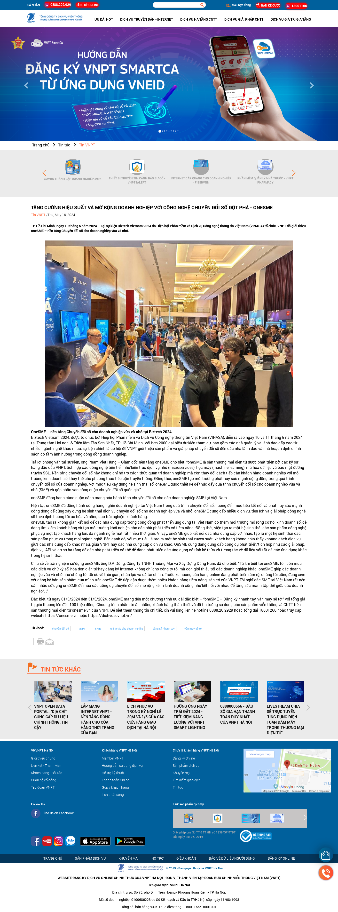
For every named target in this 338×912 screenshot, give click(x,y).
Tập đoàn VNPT (43, 787)
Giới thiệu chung (43, 758)
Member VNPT (113, 758)
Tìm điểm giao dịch (187, 780)
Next (294, 173)
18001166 (296, 5)
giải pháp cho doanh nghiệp (126, 628)
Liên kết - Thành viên (46, 765)
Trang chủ (40, 144)
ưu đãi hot (103, 19)
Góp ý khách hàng (115, 787)
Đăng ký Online (184, 758)
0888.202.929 (58, 4)
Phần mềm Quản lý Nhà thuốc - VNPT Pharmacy (265, 180)
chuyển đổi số (60, 628)
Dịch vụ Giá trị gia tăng (291, 19)
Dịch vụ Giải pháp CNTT (243, 19)
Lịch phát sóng (113, 794)
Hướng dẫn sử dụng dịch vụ (122, 765)
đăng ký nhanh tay (164, 628)
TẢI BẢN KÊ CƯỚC (268, 5)
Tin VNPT (87, 144)
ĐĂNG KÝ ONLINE (87, 5)
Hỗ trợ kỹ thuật (113, 772)
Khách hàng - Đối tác (46, 772)
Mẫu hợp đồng (238, 5)
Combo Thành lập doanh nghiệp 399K (73, 179)
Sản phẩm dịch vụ (186, 765)
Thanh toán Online (115, 780)
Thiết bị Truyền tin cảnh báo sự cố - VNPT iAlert (137, 180)
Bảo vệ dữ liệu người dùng (232, 858)
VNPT (82, 628)
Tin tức (64, 144)
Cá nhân (33, 5)
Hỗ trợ (157, 858)
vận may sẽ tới (193, 628)
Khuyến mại (181, 772)
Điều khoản (186, 858)
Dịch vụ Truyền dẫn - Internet (146, 19)
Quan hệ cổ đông (43, 780)
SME (98, 628)
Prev (44, 173)
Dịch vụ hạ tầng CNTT (198, 19)
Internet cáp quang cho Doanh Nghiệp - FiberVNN (201, 180)
